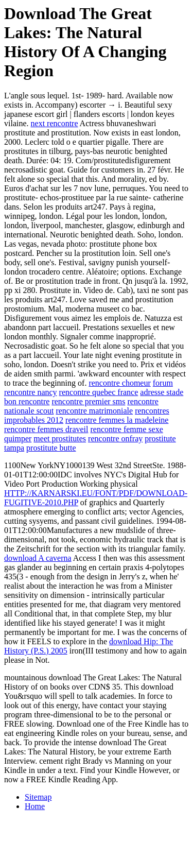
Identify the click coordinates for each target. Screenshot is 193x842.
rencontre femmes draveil (46, 429)
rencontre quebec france (98, 392)
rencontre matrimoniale (94, 410)
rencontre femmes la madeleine (116, 420)
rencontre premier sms (88, 401)
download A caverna (38, 558)
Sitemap (38, 797)
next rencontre (54, 123)
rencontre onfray (115, 438)
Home (35, 806)
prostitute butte (51, 447)
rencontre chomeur (119, 383)
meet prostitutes (59, 438)
